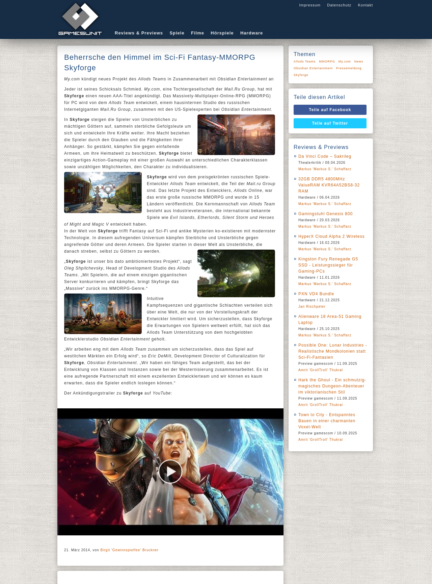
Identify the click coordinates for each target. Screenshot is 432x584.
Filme (197, 32)
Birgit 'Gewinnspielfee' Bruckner (129, 550)
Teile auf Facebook (330, 109)
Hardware (251, 32)
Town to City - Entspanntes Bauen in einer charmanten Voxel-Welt (326, 420)
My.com (345, 61)
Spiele (176, 32)
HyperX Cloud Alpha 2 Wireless (331, 236)
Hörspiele (222, 32)
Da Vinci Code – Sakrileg (324, 156)
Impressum (309, 5)
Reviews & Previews (139, 32)
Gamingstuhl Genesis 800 (325, 213)
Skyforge (301, 75)
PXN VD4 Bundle (316, 293)
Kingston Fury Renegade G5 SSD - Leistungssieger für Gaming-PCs (328, 265)
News (358, 61)
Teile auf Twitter (330, 123)
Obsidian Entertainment (313, 68)
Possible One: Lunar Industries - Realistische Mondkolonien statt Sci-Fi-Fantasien (332, 351)
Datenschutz (339, 5)
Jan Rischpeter (312, 306)
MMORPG (327, 61)
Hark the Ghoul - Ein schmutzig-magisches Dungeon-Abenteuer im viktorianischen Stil (332, 386)
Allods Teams (305, 61)
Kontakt (365, 5)
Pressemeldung (349, 68)
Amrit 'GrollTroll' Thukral (320, 370)
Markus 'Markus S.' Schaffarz (324, 169)
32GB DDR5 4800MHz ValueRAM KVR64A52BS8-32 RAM (329, 185)
